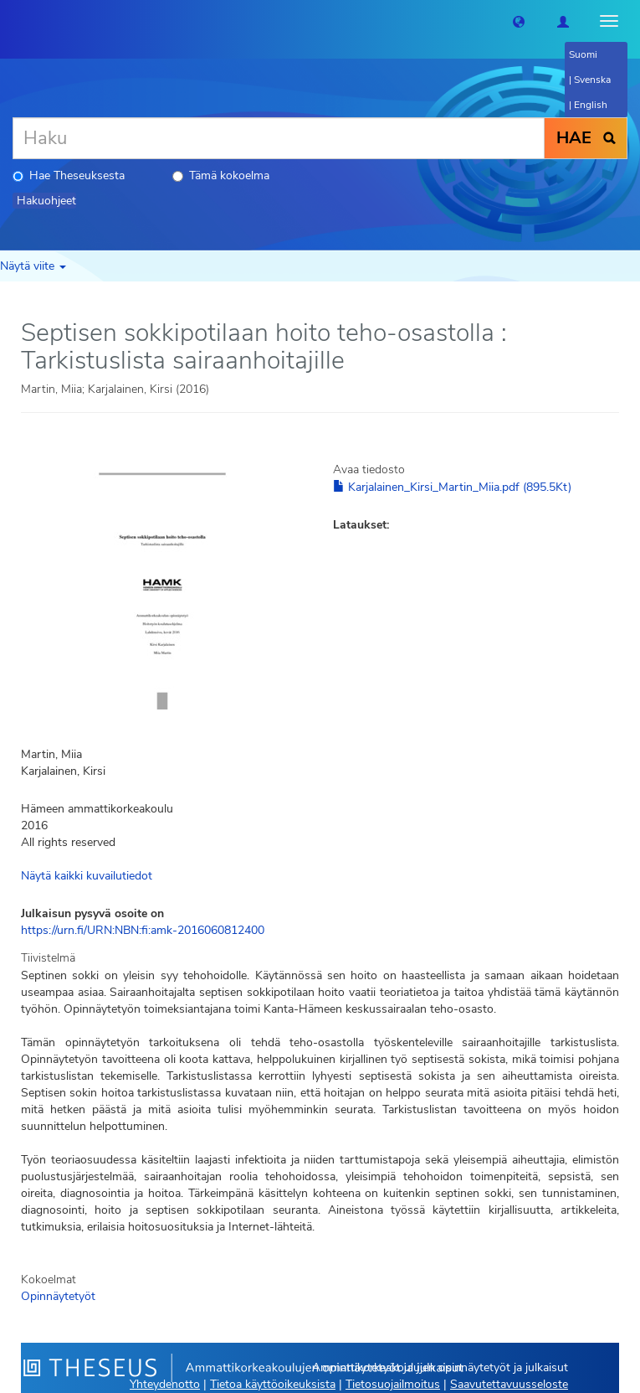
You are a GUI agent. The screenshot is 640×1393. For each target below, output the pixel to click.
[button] (519, 21)
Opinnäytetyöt (58, 1296)
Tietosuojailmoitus (393, 1384)
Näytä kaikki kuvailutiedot (86, 876)
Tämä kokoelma (220, 175)
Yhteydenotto (165, 1384)
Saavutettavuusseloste (509, 1384)
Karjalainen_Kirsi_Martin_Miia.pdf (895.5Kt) (452, 487)
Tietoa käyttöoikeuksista (272, 1384)
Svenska (592, 79)
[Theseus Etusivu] (12, 21)
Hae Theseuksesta (69, 175)
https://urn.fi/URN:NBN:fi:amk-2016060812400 (142, 930)
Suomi (583, 54)
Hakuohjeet (46, 201)
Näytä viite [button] (33, 266)
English (590, 104)
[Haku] (279, 138)
